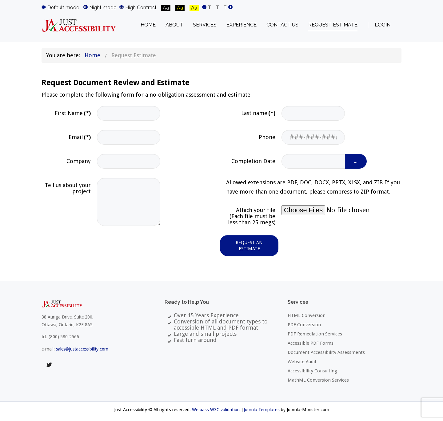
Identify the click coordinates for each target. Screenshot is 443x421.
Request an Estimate (249, 245)
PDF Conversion (304, 324)
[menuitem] (148, 25)
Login (382, 25)
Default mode (60, 7)
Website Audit (302, 361)
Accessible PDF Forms (310, 343)
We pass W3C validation (216, 409)
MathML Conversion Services (318, 380)
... (355, 161)
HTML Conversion (306, 315)
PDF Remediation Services (315, 334)
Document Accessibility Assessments (326, 352)
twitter (49, 364)
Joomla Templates (262, 409)
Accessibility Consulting (312, 371)
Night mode (99, 7)
